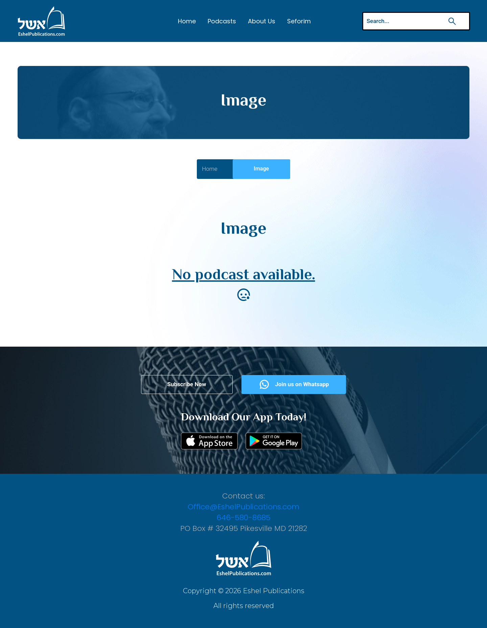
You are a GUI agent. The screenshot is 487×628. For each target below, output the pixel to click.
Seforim (299, 21)
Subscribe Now (186, 384)
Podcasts (222, 21)
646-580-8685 (243, 517)
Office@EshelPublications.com (243, 507)
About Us (261, 21)
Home (187, 21)
